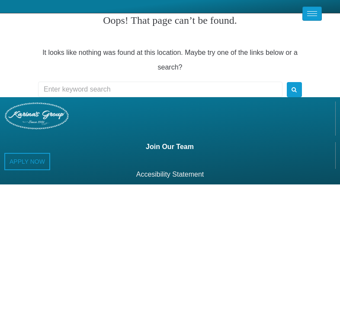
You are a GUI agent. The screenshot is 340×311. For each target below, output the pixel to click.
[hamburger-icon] (312, 13)
